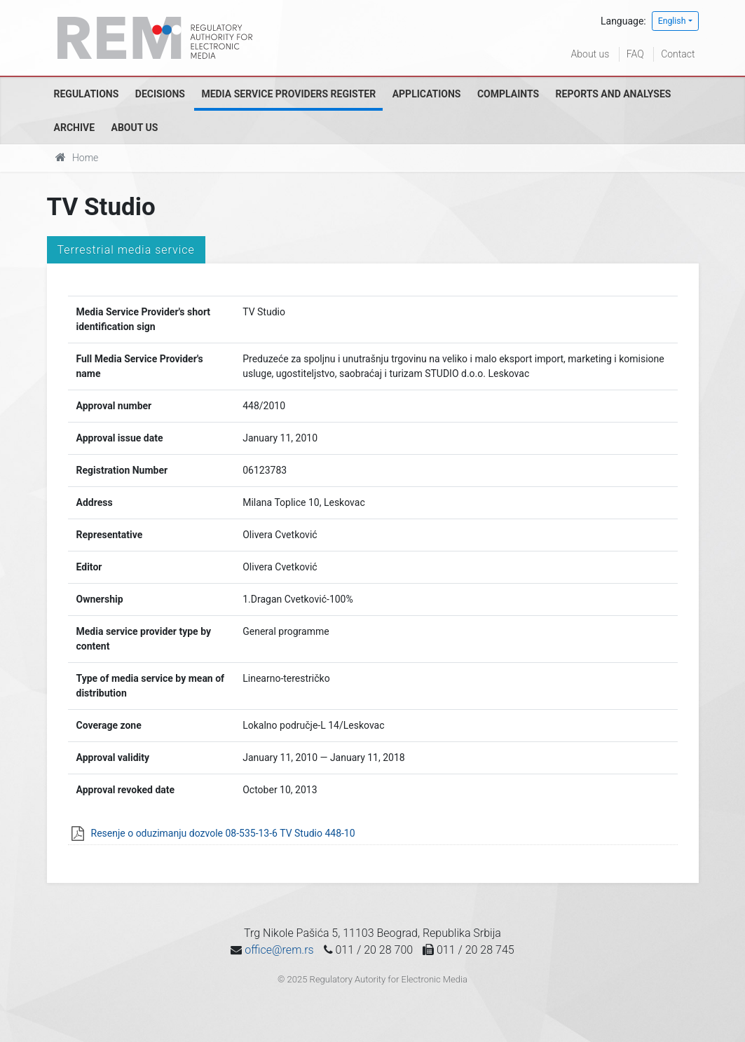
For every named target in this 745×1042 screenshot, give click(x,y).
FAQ (635, 54)
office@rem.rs (279, 950)
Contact (678, 54)
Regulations (86, 94)
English (672, 21)
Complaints (508, 94)
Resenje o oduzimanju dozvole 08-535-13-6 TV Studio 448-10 (223, 833)
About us (590, 54)
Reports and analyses (613, 94)
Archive (74, 127)
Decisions (160, 94)
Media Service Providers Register (288, 94)
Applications (426, 94)
